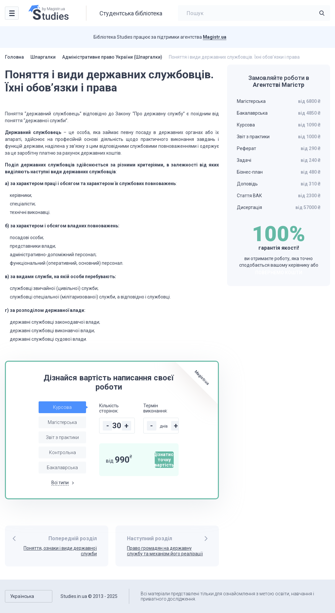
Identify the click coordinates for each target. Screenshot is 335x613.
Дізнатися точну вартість (164, 460)
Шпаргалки (43, 57)
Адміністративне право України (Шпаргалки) (112, 57)
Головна (14, 57)
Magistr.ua (214, 37)
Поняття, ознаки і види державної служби (60, 551)
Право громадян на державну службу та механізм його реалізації (165, 551)
